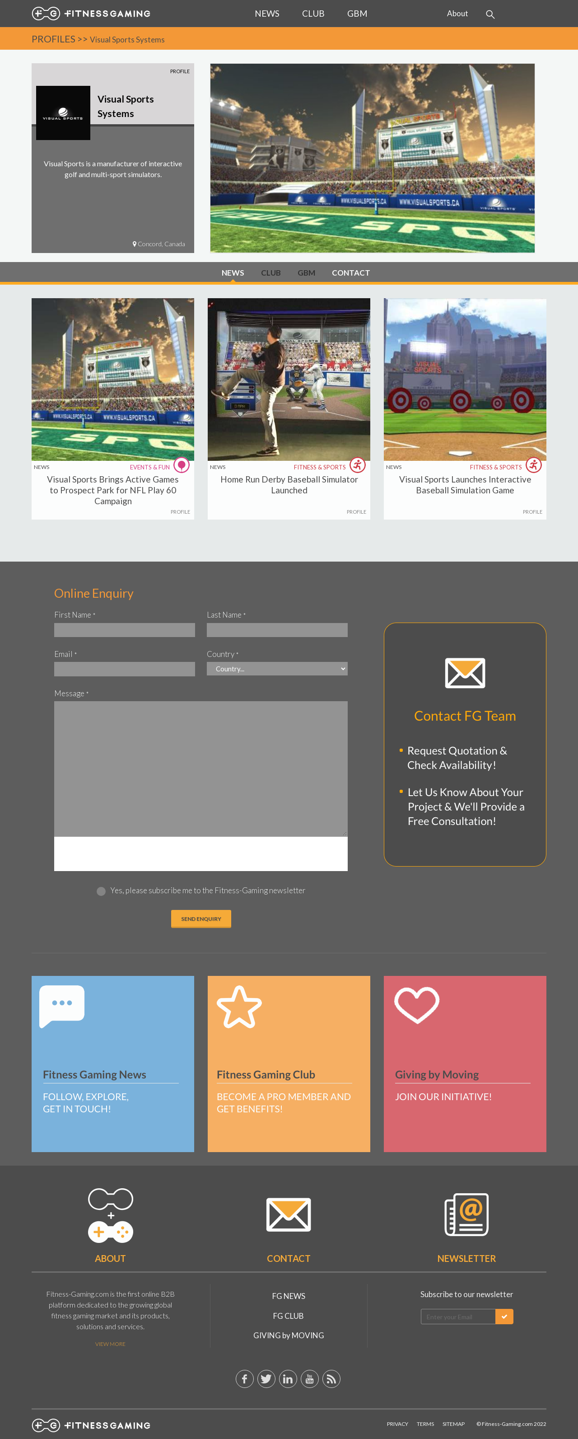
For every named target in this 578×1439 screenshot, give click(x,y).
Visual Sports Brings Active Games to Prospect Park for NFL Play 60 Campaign (113, 490)
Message (71, 693)
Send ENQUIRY (201, 918)
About (457, 13)
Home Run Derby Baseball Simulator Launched (289, 484)
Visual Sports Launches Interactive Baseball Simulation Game (465, 484)
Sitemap (454, 1423)
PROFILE (180, 512)
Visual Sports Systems (127, 39)
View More (110, 1344)
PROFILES (53, 38)
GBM (306, 272)
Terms (425, 1423)
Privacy (397, 1423)
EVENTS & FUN (161, 467)
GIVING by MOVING (288, 1335)
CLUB (271, 272)
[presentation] (201, 854)
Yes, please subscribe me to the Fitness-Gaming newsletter (208, 890)
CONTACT (351, 272)
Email (65, 654)
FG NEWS (288, 1296)
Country (223, 654)
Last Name (226, 614)
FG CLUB (288, 1316)
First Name (75, 614)
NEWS (233, 272)
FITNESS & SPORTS (331, 467)
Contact (289, 1258)
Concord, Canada (159, 244)
